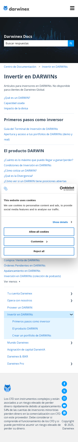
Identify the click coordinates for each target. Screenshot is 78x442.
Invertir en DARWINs (55, 66)
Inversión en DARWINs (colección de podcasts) (32, 276)
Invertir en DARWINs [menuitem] (20, 314)
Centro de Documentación (20, 66)
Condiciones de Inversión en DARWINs (27, 165)
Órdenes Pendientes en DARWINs (24, 265)
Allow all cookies (39, 231)
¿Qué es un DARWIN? (17, 98)
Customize (39, 241)
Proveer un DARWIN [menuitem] (19, 307)
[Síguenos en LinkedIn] (64, 413)
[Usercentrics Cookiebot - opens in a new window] (59, 188)
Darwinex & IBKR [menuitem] (17, 356)
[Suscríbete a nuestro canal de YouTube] (64, 405)
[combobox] (36, 43)
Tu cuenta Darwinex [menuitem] (19, 293)
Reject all (39, 251)
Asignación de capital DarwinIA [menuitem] (26, 349)
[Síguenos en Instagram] (64, 398)
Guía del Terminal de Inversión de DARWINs (31, 129)
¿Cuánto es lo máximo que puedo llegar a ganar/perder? (38, 160)
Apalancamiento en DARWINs (22, 271)
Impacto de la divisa (16, 108)
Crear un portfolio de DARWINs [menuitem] (31, 335)
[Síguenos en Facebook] (64, 383)
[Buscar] (71, 43)
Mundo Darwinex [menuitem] (17, 342)
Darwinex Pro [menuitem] (15, 363)
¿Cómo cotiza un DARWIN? (20, 170)
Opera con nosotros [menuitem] (19, 300)
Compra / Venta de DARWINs (22, 260)
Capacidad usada (14, 103)
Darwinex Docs (18, 36)
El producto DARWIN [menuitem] (25, 328)
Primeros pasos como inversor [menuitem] (31, 321)
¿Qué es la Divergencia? (18, 176)
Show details (60, 222)
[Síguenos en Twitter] (64, 391)
